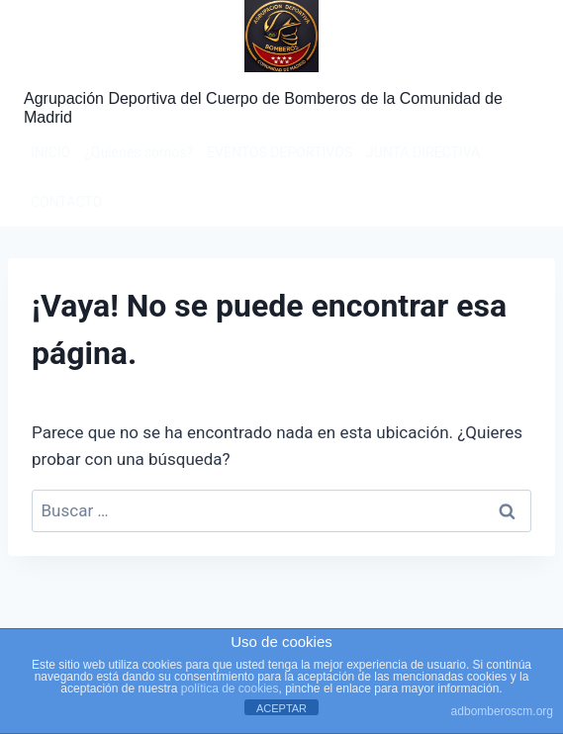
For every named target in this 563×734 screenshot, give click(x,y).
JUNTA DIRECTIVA (423, 152)
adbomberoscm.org (502, 711)
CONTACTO (66, 202)
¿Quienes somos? (138, 152)
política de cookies (230, 688)
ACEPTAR (281, 708)
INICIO (50, 152)
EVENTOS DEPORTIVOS (279, 152)
